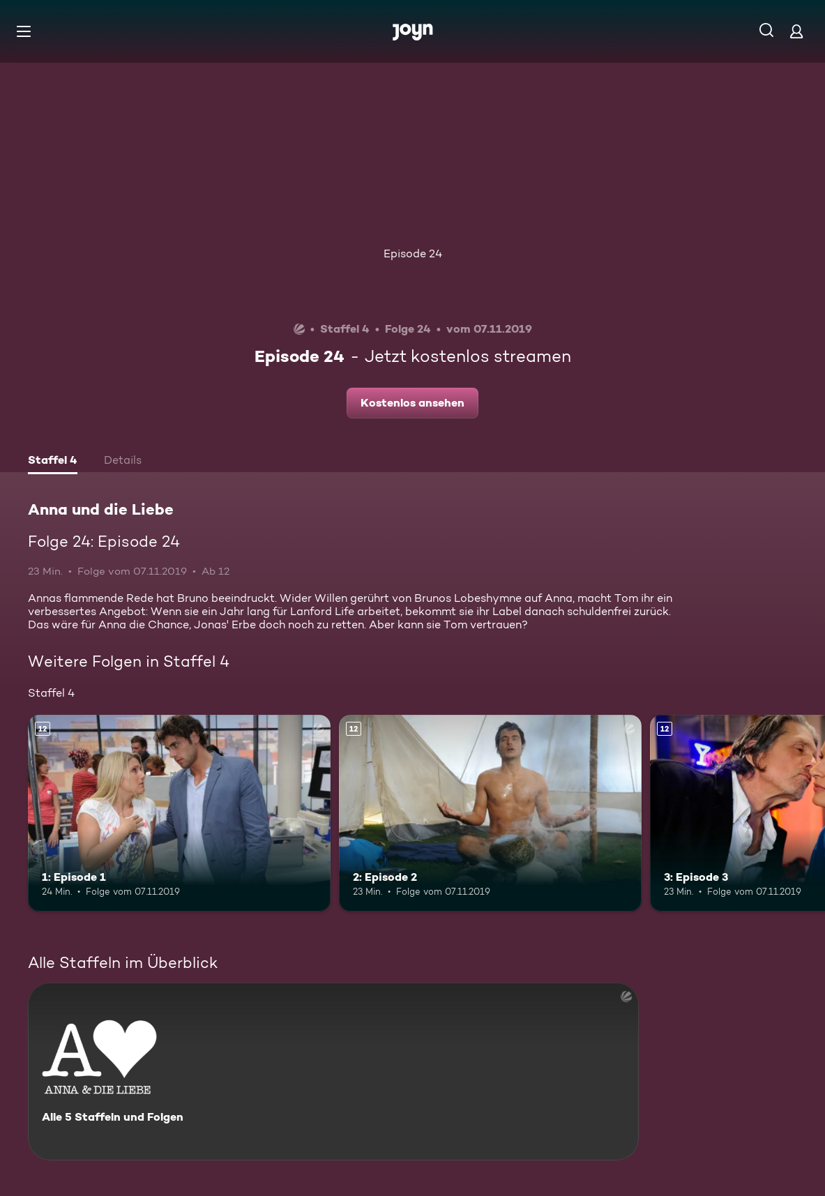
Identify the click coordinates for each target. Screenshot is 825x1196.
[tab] (52, 461)
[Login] (796, 31)
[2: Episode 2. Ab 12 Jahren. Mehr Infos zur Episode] (490, 813)
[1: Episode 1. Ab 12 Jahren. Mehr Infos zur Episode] (179, 813)
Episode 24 (413, 253)
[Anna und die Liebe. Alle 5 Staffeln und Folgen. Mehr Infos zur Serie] (333, 1071)
